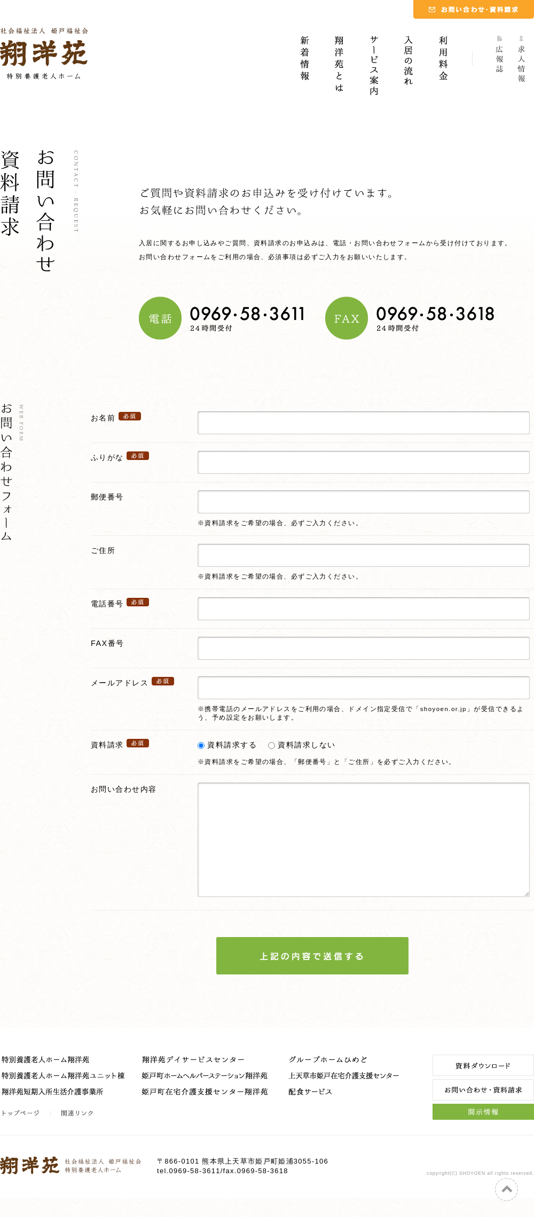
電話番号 (107, 603)
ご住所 (103, 550)
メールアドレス (119, 682)
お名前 (103, 418)
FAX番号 (107, 643)
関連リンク (76, 1132)
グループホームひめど (344, 1082)
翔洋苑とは (339, 67)
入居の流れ (408, 67)
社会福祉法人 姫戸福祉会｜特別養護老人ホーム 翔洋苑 (44, 53)
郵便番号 (107, 497)
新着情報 (304, 67)
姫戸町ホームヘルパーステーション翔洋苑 (206, 1098)
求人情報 (523, 67)
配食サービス (344, 1114)
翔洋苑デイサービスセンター (206, 1082)
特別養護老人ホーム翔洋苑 (64, 1082)
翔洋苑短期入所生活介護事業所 (64, 1114)
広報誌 (501, 67)
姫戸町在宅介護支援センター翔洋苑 (206, 1114)
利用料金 (443, 67)
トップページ (25, 1132)
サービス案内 (373, 67)
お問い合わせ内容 (124, 789)
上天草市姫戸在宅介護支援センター (344, 1098)
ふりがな (107, 457)
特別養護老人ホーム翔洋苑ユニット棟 (64, 1098)
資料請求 (107, 744)
